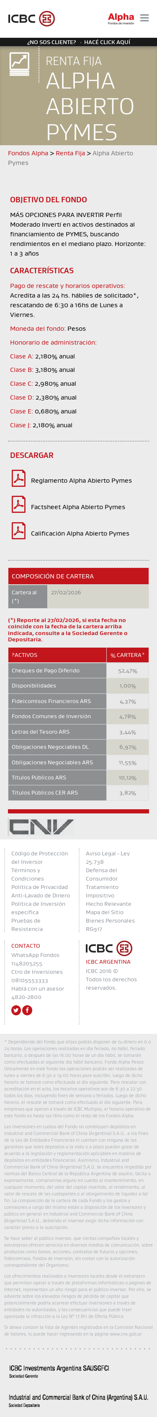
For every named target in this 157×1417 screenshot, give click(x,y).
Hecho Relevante (108, 903)
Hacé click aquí (107, 42)
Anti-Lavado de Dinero (40, 895)
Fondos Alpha (28, 153)
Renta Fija (70, 153)
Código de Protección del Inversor (39, 857)
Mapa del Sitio (105, 912)
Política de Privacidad (39, 887)
